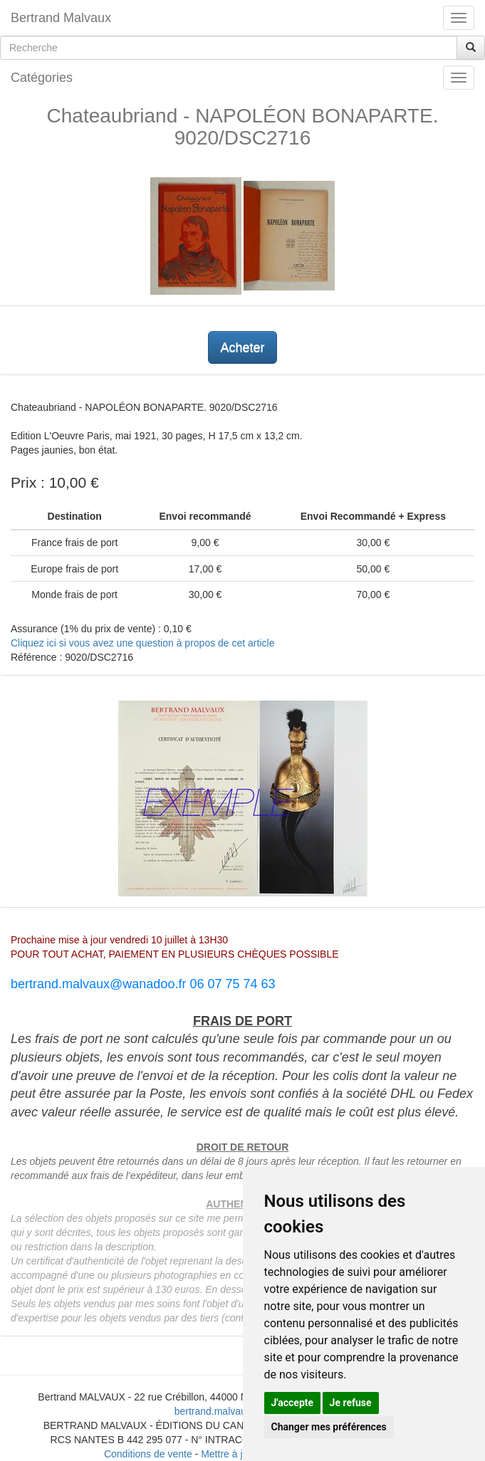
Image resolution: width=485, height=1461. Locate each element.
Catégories (42, 77)
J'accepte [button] (292, 1402)
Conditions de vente (148, 1454)
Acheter (242, 347)
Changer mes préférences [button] (329, 1427)
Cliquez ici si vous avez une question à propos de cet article (142, 643)
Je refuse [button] (351, 1402)
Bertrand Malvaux (61, 18)
